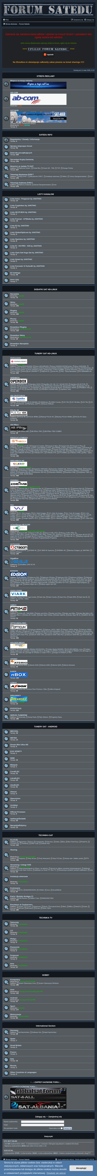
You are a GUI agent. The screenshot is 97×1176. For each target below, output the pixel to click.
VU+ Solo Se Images (55, 513)
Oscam (20, 906)
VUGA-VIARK (16, 590)
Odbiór (63, 176)
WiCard (20, 908)
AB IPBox (14, 425)
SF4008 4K (21, 550)
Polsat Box (35, 168)
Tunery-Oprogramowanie (77, 176)
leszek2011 (24, 487)
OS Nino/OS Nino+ (68, 579)
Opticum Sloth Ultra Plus (54, 634)
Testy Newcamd (43, 858)
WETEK (13, 738)
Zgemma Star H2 (77, 488)
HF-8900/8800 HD (84, 371)
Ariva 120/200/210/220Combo (60, 366)
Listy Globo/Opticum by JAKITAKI (25, 232)
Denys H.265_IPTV (50, 533)
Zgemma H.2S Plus (22, 490)
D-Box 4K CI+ (69, 536)
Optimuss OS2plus (75, 577)
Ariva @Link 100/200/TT (30, 371)
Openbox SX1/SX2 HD (53, 386)
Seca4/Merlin (56, 890)
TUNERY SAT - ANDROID (45, 726)
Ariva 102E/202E (79, 366)
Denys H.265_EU (35, 533)
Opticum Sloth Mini (72, 634)
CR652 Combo (55, 402)
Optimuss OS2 (61, 577)
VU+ (12, 505)
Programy (21, 858)
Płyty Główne (42, 717)
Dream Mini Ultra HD (19, 745)
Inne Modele (29, 633)
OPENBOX (15, 378)
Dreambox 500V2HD (40, 469)
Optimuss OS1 (33, 577)
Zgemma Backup (50, 498)
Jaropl (22, 981)
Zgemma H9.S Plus (29, 495)
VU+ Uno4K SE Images (42, 515)
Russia (13, 1066)
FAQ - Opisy (23, 599)
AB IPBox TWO (36, 431)
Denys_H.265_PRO (66, 533)
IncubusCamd (54, 906)
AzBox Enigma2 (54, 689)
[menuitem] (6, 19)
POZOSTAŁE (16, 708)
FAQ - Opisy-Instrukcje (71, 518)
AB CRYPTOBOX (17, 396)
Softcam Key (44, 843)
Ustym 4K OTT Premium (34, 536)
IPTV (37, 404)
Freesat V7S (64, 446)
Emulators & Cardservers (21, 905)
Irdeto (56, 842)
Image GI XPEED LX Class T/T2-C (38, 652)
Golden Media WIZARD (55, 649)
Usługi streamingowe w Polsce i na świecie (32, 868)
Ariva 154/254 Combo (34, 369)
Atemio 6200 (44, 665)
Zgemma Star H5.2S (48, 492)
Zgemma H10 (32, 497)
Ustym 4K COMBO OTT (54, 536)
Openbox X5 (25, 387)
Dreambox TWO (82, 472)
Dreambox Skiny (17, 335)
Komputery (15, 980)
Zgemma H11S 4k (46, 497)
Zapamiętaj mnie (56, 1128)
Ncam (45, 906)
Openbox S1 (22, 384)
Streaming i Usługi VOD (20, 865)
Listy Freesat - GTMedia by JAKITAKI (26, 219)
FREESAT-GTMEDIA (19, 438)
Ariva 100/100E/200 (40, 366)
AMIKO (13, 605)
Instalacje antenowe (19, 876)
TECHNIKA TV (45, 918)
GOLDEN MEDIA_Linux (73, 649)
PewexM (21, 702)
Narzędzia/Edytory (18, 825)
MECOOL (14, 731)
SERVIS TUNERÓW (18, 715)
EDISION (14, 571)
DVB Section (22, 898)
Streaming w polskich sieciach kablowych (72, 870)
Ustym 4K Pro (69, 534)
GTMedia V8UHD (32, 451)
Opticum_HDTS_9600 (51, 629)
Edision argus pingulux (78, 582)
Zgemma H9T (72, 495)
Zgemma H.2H (36, 490)
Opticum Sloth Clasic (83, 633)
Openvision (15, 798)
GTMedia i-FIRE (74, 452)
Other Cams (46, 908)
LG (11, 930)
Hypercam (36, 906)
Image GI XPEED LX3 (73, 651)
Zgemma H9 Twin (86, 495)
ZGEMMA (14, 480)
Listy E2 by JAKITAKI (19, 226)
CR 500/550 (22, 402)
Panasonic (15, 947)
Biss (62, 842)
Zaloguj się (40, 1117)
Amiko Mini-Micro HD (84, 613)
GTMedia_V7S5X (59, 447)
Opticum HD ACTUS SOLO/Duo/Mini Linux (48, 631)
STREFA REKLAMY (46, 76)
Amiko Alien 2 (16, 615)
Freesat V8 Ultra (46, 451)
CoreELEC (14, 771)
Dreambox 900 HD (23, 472)
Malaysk (13, 765)
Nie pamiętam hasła (10, 1128)
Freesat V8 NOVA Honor (79, 449)
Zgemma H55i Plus (20, 498)
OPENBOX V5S (83, 387)
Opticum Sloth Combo (43, 633)
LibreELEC (15, 778)
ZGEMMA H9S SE (79, 493)
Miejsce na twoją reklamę (21, 81)
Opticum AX (70, 631)
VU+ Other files (87, 518)
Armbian (14, 805)
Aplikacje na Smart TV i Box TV (44, 870)
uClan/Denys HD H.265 (20, 525)
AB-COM (14, 93)
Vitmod (13, 792)
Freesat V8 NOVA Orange (41, 449)
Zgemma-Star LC (36, 498)
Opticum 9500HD (35, 629)
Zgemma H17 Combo (76, 497)
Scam (84, 906)
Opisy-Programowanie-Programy (44, 538)
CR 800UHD (19, 404)
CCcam (27, 906)
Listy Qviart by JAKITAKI (21, 259)
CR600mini (43, 402)
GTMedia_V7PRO (29, 447)
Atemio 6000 (22, 665)
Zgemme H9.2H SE (58, 495)
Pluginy (13, 310)
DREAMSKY (15, 695)
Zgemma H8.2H (52, 493)
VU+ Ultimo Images (42, 516)
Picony (13, 319)
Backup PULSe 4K (46, 417)
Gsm (12, 990)
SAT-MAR (14, 110)
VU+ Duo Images (58, 515)
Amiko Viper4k (59, 615)
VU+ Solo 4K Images (72, 513)
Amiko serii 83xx (54, 613)
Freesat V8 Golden (74, 447)
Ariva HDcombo (71, 369)
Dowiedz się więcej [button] (56, 1173)
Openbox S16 (38, 386)
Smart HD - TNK (47, 168)
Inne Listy (14, 279)
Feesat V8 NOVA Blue (60, 449)
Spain (12, 1039)
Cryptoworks (39, 842)
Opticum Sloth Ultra (36, 634)
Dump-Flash (31, 717)
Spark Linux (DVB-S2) (60, 581)
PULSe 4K (14, 410)
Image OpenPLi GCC (30, 518)
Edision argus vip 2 (30, 584)
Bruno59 (21, 364)
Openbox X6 (36, 387)
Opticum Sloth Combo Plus (63, 633)
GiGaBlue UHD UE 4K (26, 564)
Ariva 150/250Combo (65, 368)
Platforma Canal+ (23, 168)
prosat (28, 329)
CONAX (40, 890)
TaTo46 (27, 867)
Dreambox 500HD (24, 469)
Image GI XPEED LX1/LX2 (54, 651)
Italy (12, 1059)
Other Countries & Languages (23, 1072)
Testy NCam (31, 858)
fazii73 (37, 487)
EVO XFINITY (16, 751)
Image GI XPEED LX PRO (62, 652)
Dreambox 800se (56, 470)
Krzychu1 (23, 857)
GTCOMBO (62, 452)
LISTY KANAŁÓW (46, 194)
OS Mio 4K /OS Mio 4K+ (24, 581)
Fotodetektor (23, 882)
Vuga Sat (21, 597)
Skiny (12, 302)
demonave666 (30, 981)
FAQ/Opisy (29, 404)
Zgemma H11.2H (61, 497)
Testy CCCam (56, 858)
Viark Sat (41, 597)
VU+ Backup (56, 518)
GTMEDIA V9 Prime (23, 452)
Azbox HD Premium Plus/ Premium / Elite (32, 689)
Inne (90, 176)
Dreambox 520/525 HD (57, 469)
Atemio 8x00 (56, 665)
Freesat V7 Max (51, 446)
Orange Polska (67, 168)
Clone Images (44, 518)
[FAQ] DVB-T (22, 176)
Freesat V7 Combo (36, 446)
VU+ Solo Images (24, 513)
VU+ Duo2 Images (73, 515)
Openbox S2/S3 (34, 384)
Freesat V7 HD (23, 446)
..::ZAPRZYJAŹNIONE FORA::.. (23, 1087)
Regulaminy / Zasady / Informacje (25, 139)
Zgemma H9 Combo (18, 497)
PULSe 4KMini (32, 417)
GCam (37, 908)
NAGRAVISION (29, 890)
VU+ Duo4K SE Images (25, 516)
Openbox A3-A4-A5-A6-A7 (52, 387)
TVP (57, 168)
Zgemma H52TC (33, 492)
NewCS (77, 906)
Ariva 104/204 (51, 368)
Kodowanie (15, 888)
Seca (30, 842)
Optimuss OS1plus (47, 577)
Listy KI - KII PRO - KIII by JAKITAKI (26, 246)
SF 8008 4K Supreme (45, 550)
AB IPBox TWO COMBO (52, 431)
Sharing (13, 850)
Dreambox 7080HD (26, 470)
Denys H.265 (22, 533)
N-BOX (13, 671)
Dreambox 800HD (42, 470)
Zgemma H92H (44, 495)
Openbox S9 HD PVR (77, 384)
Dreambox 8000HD (54, 472)
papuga (21, 444)
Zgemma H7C (26, 493)
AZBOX (13, 683)
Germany (14, 1030)
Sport (12, 1006)
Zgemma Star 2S (37, 488)
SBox (63, 906)
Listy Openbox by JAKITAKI (22, 239)
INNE (12, 758)
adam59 (21, 296)
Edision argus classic (21, 582)
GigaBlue (14, 558)
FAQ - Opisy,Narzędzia (67, 371)
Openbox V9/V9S (31, 389)
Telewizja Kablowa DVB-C (21, 183)
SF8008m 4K (60, 550)
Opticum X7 (27, 631)
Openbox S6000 (69, 387)
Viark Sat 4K (82, 597)
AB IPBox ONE (23, 431)
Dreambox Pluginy (18, 327)
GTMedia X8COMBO (74, 451)
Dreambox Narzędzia (19, 344)
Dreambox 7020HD (74, 469)
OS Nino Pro (81, 579)
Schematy (21, 717)
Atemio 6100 (33, 665)
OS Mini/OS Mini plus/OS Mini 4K (47, 579)
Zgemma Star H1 (63, 488)
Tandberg (24, 843)
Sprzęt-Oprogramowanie (41, 185)
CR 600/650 (32, 402)
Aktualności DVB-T (35, 176)
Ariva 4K (54, 371)
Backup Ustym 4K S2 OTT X (21, 538)
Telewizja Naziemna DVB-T (22, 174)
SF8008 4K (32, 550)
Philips (13, 939)
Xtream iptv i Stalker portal (73, 858)
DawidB (31, 487)
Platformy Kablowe (24, 185)
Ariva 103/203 (26, 368)
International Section (45, 1026)
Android (13, 998)
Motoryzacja (15, 1014)
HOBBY (45, 975)
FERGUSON (15, 358)
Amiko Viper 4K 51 (73, 615)
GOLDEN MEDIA (17, 643)
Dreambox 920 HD (38, 472)
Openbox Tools (65, 389)
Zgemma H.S (49, 488)
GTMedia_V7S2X (44, 447)
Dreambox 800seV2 (72, 470)
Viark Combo (51, 597)
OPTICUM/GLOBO (18, 623)
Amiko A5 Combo (29, 615)
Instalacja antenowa (51, 176)
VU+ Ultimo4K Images (59, 516)
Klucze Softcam (47, 404)
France (13, 1052)
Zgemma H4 (76, 490)
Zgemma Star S (23, 488)
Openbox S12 (26, 386)
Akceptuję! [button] (81, 1168)
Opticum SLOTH (16, 633)
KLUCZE (14, 840)
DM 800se (28, 474)
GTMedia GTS (50, 452)
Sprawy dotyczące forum (21, 146)
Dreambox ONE (69, 472)
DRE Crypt (33, 843)
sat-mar (27, 125)
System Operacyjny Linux (26, 983)
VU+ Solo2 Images (38, 513)
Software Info (35, 1032)
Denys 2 (59, 534)
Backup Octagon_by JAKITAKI (78, 550)
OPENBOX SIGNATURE (48, 389)
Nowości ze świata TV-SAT (21, 166)
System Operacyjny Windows (48, 983)
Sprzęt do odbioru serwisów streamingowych (65, 868)
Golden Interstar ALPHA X (33, 651)
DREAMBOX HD (17, 461)
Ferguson (14, 955)
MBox (70, 906)
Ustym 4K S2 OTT (83, 534)
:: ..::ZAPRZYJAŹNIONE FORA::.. (45, 1082)
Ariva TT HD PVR (86, 369)
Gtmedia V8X (59, 451)
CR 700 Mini (74, 402)
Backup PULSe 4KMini (63, 417)
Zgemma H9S (65, 493)
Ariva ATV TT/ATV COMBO (54, 369)
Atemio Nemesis (68, 665)
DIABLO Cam (33, 898)
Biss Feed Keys (72, 842)
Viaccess (49, 842)
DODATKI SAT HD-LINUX (45, 289)
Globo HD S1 (22, 629)
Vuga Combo (30, 597)
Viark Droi (62, 597)
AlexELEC (14, 785)
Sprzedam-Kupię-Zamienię (22, 159)
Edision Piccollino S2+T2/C (58, 582)
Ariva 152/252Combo (83, 368)
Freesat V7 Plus (76, 446)
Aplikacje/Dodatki (18, 819)
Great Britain (16, 1045)
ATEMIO (13, 659)
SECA (20, 890)
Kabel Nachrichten (49, 1032)
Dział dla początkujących (21, 153)
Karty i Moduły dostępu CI (21, 896)
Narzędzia (14, 294)
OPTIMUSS (21, 577)
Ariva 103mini (38, 368)
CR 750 (84, 402)
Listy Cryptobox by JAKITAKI (23, 205)
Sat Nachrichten (23, 1032)
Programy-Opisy (55, 717)
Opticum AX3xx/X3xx (84, 631)
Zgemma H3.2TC (63, 490)
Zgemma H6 (82, 492)
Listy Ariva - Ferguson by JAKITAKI (25, 199)
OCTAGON (15, 544)
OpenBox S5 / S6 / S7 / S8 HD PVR (54, 384)
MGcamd (29, 908)
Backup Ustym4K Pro (84, 536)
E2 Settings (15, 273)
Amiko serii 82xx (41, 613)
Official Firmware (17, 812)
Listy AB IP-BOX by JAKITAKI (23, 212)
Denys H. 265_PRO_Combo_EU (43, 534)
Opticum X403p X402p (69, 629)
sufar (20, 106)
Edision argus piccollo (39, 582)
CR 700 (65, 402)
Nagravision (22, 842)
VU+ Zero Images (76, 516)
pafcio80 (32, 531)
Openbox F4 (82, 386)
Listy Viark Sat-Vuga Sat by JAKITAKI (26, 253)
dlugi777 (87, 1153)
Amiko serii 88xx (68, 613)
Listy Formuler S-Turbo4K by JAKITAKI (27, 266)
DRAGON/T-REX (47, 898)
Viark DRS (71, 597)
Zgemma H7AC (39, 493)
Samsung (14, 922)
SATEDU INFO (45, 135)
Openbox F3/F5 (69, 386)
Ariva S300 (15, 371)
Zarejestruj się (55, 1117)
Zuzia (22, 867)
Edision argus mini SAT (47, 584)
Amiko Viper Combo (44, 615)
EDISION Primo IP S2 (42, 581)
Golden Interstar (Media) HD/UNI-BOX (31, 649)
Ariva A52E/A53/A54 (24, 366)
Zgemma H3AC (49, 490)
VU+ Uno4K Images (24, 515)
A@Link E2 (44, 371)
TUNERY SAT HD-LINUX (46, 353)
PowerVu (83, 842)
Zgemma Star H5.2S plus (66, 492)
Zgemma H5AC (19, 492)
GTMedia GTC (37, 452)
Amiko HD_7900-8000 (25, 613)
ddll (37, 531)
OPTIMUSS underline (25, 579)
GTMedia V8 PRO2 (22, 449)
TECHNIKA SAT (46, 835)
